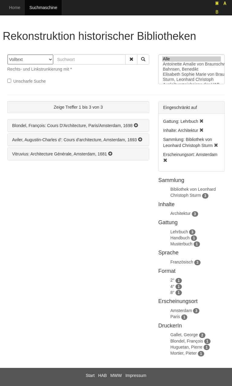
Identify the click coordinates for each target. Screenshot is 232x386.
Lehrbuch (179, 231)
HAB (102, 375)
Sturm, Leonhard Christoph (191, 79)
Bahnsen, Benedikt (191, 69)
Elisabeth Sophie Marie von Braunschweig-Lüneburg (191, 74)
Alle (191, 59)
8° (172, 292)
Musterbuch (181, 243)
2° (172, 280)
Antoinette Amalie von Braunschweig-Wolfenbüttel (191, 64)
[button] (131, 59)
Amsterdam (181, 310)
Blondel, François (186, 341)
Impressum (135, 375)
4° (172, 286)
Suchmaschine (43, 7)
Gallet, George (184, 334)
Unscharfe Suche (26, 81)
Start (90, 375)
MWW (116, 375)
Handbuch (180, 237)
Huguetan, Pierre (186, 347)
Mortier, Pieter (183, 353)
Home (14, 7)
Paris (175, 316)
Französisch (181, 262)
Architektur (180, 213)
